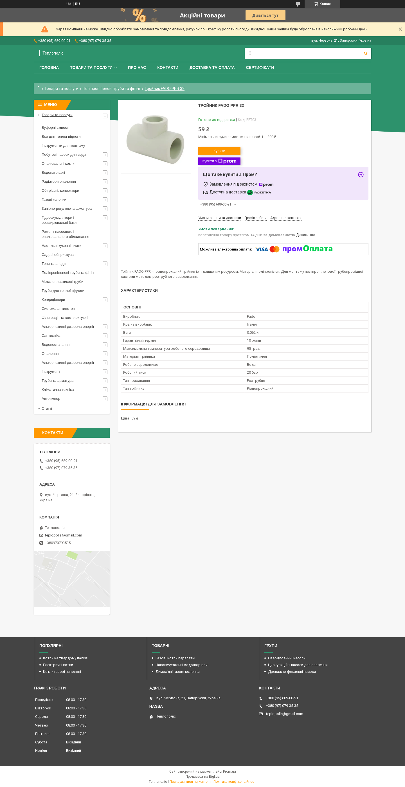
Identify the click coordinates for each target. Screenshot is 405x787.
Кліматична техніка (58, 389)
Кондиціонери (53, 299)
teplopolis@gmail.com (63, 535)
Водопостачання (55, 344)
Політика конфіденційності (234, 782)
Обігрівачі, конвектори (60, 190)
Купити (219, 151)
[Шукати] (365, 53)
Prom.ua (229, 772)
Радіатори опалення (59, 181)
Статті (47, 408)
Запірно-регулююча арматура (67, 208)
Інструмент (51, 371)
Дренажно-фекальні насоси (292, 671)
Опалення (50, 353)
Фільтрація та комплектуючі (65, 317)
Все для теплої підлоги (61, 136)
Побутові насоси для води (64, 154)
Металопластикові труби (62, 281)
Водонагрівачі (53, 172)
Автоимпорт (52, 398)
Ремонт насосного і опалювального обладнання (65, 234)
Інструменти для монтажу (63, 145)
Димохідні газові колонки (178, 671)
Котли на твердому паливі (65, 658)
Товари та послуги (91, 67)
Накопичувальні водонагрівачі (182, 665)
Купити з (219, 161)
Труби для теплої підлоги (63, 290)
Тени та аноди (54, 263)
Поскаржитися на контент (190, 782)
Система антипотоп (58, 308)
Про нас (137, 67)
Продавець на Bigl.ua (203, 777)
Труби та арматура (57, 380)
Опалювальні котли (58, 163)
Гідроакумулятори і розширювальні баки (59, 220)
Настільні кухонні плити (62, 245)
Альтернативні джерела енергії (68, 326)
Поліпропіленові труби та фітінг (112, 88)
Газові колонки (54, 199)
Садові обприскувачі (59, 254)
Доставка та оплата (212, 67)
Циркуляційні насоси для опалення (298, 665)
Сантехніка (51, 335)
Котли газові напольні (62, 671)
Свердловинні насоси (286, 658)
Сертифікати (260, 67)
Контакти (167, 67)
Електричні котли (58, 665)
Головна (49, 67)
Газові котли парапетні (175, 658)
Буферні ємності (55, 127)
